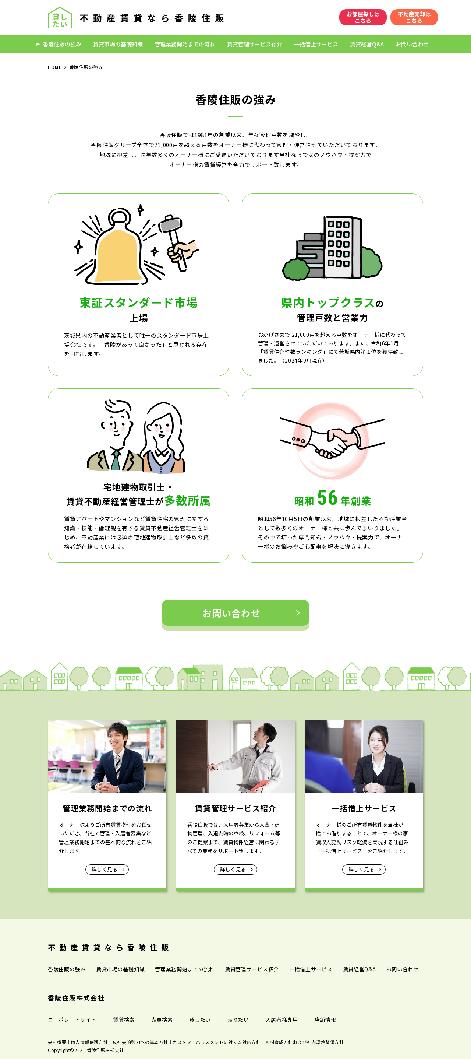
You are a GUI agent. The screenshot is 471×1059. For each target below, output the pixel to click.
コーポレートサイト (72, 1019)
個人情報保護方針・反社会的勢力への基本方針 (119, 1042)
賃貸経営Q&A (364, 44)
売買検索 (162, 1019)
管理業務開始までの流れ (182, 44)
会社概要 (57, 1042)
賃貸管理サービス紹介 (251, 44)
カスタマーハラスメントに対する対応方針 (217, 1042)
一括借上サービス (313, 44)
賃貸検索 (124, 1019)
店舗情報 (325, 1019)
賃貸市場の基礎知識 (115, 44)
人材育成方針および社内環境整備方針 (304, 1042)
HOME (55, 67)
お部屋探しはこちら (363, 17)
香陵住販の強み (59, 44)
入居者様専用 (282, 1019)
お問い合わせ (409, 44)
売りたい (238, 1019)
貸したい (200, 1019)
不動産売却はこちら (414, 17)
